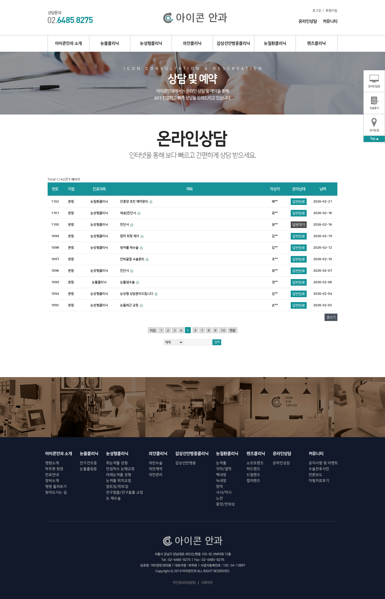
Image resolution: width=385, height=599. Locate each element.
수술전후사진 (319, 469)
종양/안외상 (225, 504)
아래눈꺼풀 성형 (118, 475)
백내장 (221, 475)
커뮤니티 (330, 21)
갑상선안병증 (185, 463)
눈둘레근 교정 (129, 305)
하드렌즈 (253, 469)
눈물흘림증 (88, 469)
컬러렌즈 (253, 481)
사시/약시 (224, 492)
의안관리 (156, 475)
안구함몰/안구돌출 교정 (124, 492)
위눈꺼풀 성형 (117, 463)
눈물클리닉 (109, 43)
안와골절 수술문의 (132, 259)
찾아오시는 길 (56, 492)
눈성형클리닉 (151, 43)
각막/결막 (224, 469)
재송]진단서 (128, 213)
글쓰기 (331, 317)
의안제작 (156, 469)
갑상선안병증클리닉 (233, 43)
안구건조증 (88, 463)
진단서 (124, 224)
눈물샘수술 (127, 282)
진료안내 (52, 475)
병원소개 (52, 463)
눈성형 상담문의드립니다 (136, 293)
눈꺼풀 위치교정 (118, 481)
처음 (153, 330)
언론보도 (315, 475)
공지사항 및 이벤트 (323, 463)
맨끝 (232, 330)
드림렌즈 (253, 475)
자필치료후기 (319, 481)
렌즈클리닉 (316, 43)
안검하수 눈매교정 (120, 469)
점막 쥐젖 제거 (129, 236)
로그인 (317, 10)
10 (223, 330)
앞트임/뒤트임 (117, 486)
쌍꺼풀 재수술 (129, 247)
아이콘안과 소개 (68, 43)
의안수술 (156, 463)
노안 (219, 498)
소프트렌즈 (255, 463)
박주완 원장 (54, 469)
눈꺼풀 (221, 463)
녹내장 (221, 481)
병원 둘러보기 (56, 486)
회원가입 (331, 10)
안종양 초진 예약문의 (134, 201)
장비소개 (52, 481)
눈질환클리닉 (275, 43)
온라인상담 (308, 21)
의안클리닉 (192, 43)
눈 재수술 (113, 498)
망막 (219, 486)
